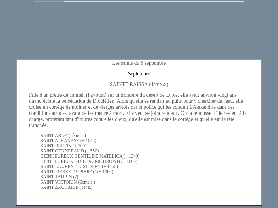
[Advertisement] (107, 41)
